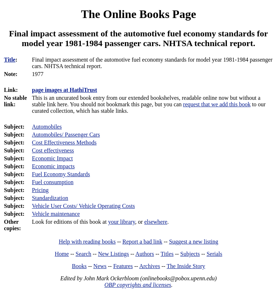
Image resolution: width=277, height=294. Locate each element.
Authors (144, 254)
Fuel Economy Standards (61, 174)
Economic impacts (53, 166)
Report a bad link (142, 242)
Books (79, 266)
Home (62, 254)
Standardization (50, 198)
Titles (167, 254)
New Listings (113, 254)
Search (84, 254)
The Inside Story (186, 266)
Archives (149, 266)
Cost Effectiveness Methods (64, 142)
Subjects (190, 254)
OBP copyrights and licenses (137, 285)
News (99, 266)
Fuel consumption (53, 182)
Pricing (40, 190)
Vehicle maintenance (56, 214)
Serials (215, 254)
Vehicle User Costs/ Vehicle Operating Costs (83, 206)
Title (10, 60)
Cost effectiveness (53, 150)
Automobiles (47, 127)
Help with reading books (87, 242)
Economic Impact (52, 158)
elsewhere (155, 222)
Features (123, 266)
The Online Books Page (138, 14)
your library (121, 222)
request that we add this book (217, 104)
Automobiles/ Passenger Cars (66, 135)
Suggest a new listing (193, 242)
